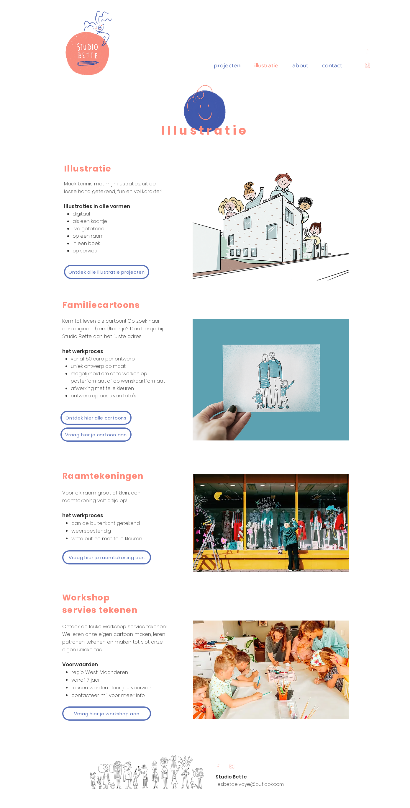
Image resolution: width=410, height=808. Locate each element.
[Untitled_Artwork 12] (367, 52)
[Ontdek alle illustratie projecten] (106, 272)
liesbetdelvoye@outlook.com (250, 784)
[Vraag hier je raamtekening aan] (106, 557)
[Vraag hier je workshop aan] (106, 713)
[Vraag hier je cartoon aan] (96, 434)
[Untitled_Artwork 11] (367, 66)
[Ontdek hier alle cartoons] (96, 418)
